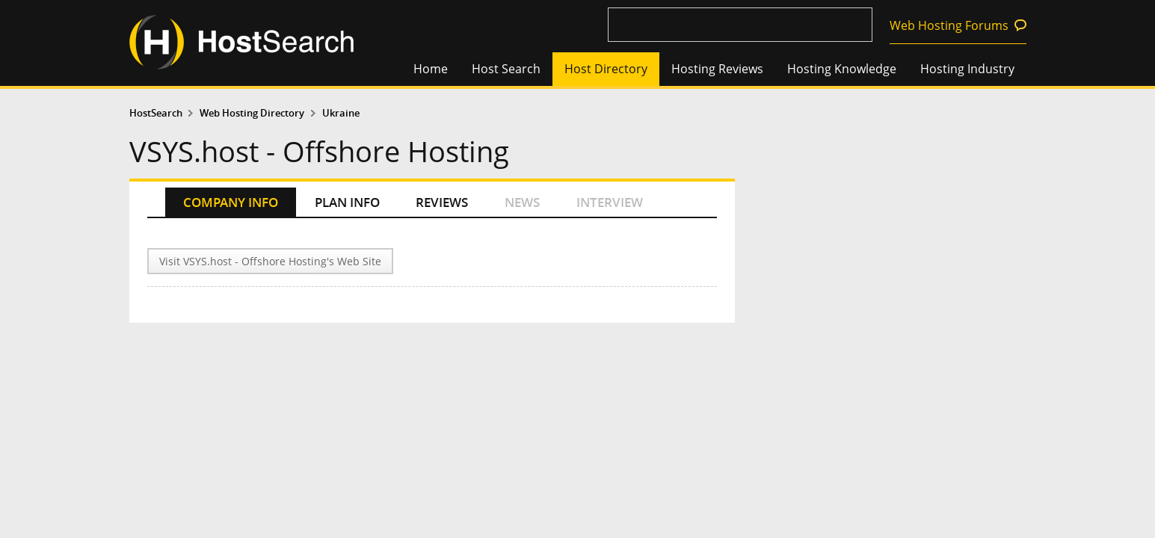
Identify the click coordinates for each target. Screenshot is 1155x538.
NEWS (522, 202)
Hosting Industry (967, 69)
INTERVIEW (609, 202)
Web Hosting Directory (252, 113)
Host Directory (605, 69)
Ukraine (341, 113)
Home (430, 69)
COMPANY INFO (230, 202)
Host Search (506, 69)
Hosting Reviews (717, 69)
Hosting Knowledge (841, 69)
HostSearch (155, 113)
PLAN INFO (347, 202)
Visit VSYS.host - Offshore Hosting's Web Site (270, 261)
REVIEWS (442, 202)
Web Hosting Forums (949, 25)
